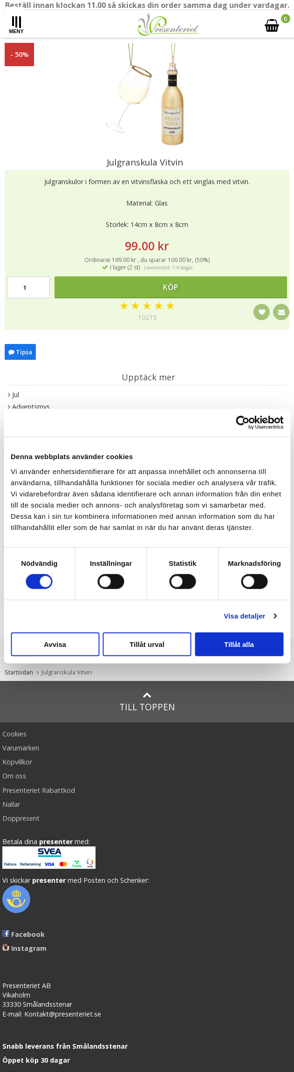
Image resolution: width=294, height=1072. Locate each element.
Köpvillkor (17, 761)
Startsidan (19, 672)
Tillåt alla (239, 644)
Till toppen (147, 701)
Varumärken (20, 747)
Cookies (14, 733)
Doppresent (21, 818)
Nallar (11, 804)
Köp (170, 287)
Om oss (14, 775)
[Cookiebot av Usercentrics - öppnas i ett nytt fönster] (242, 423)
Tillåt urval (147, 644)
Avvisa (55, 644)
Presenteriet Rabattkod (38, 790)
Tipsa (20, 352)
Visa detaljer (244, 616)
